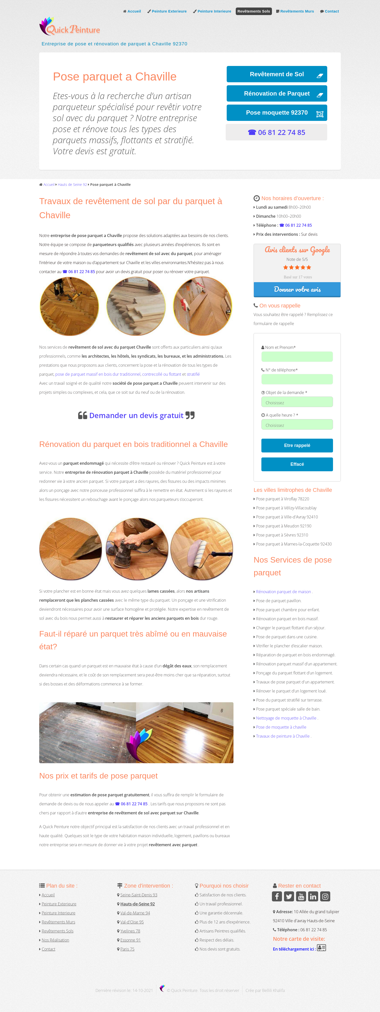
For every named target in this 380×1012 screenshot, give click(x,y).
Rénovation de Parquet (277, 93)
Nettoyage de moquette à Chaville (286, 718)
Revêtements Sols (254, 11)
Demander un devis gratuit (136, 415)
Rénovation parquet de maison (283, 592)
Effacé (297, 464)
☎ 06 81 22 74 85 (276, 132)
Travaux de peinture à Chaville (283, 736)
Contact (329, 11)
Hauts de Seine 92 (72, 184)
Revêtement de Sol (277, 74)
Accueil (132, 11)
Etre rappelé (297, 445)
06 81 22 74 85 (313, 929)
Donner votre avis (297, 289)
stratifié (193, 374)
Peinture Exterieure (167, 11)
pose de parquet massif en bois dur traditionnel (97, 374)
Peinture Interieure (212, 11)
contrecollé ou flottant (161, 374)
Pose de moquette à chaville (281, 727)
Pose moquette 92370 (277, 112)
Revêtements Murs (295, 11)
